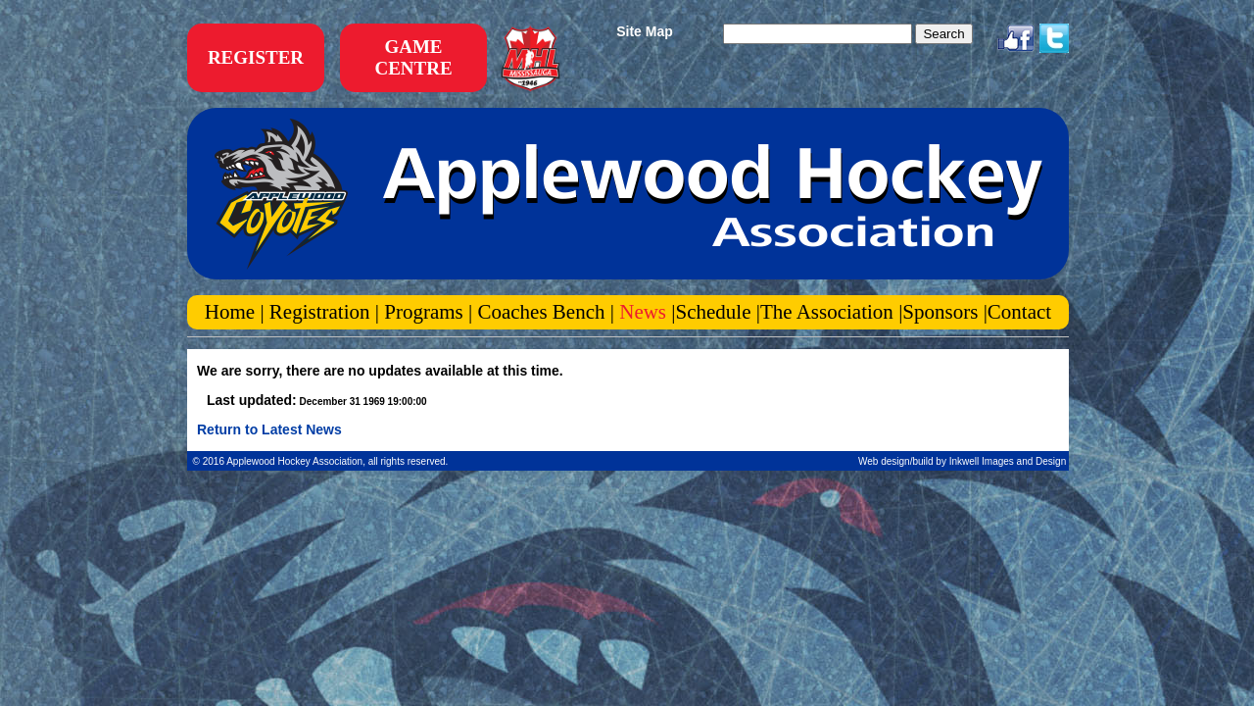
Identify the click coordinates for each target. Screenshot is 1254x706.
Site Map (644, 31)
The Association (826, 312)
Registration (319, 312)
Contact (1019, 312)
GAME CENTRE (413, 57)
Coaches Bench (540, 312)
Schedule (713, 312)
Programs (423, 312)
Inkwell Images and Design (1009, 461)
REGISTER (256, 57)
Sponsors (942, 312)
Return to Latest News (269, 429)
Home (233, 312)
